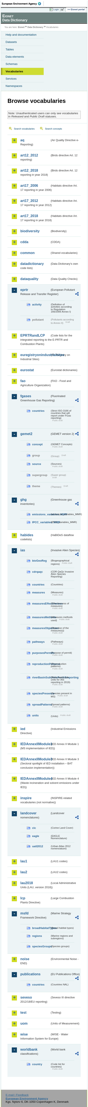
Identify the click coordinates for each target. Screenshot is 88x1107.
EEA (23, 3)
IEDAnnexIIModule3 (35, 759)
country (37, 1064)
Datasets (11, 42)
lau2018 (26, 883)
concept (37, 444)
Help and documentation (21, 34)
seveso (26, 997)
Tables (10, 49)
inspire (25, 798)
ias (22, 550)
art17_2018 (29, 216)
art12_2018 (29, 170)
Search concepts (53, 128)
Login (56, 9)
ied (22, 729)
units (35, 715)
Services (11, 78)
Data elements (15, 56)
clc (34, 828)
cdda (24, 242)
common (27, 253)
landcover (28, 813)
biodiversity (30, 231)
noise (24, 959)
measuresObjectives (41, 628)
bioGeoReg (39, 560)
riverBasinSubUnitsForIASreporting (41, 677)
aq (22, 140)
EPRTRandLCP (32, 335)
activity (37, 304)
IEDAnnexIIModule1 (35, 744)
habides (26, 535)
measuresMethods (41, 617)
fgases (25, 396)
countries (38, 410)
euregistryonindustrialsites (35, 355)
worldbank (28, 1049)
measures (38, 592)
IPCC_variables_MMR (41, 522)
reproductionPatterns (41, 664)
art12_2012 (29, 155)
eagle (35, 836)
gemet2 (26, 434)
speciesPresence (41, 693)
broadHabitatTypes (41, 928)
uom (24, 1023)
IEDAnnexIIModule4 (35, 778)
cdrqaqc (37, 571)
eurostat (27, 370)
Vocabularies (14, 71)
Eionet (21, 27)
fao (22, 381)
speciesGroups (41, 946)
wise (24, 1034)
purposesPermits (41, 652)
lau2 (23, 872)
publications (30, 974)
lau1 (23, 861)
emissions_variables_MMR (41, 514)
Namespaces (14, 86)
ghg (23, 499)
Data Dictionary (35, 27)
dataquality (29, 279)
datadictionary (32, 264)
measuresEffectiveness (41, 603)
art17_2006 (29, 185)
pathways (38, 641)
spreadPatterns (41, 704)
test (23, 1012)
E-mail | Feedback (17, 1095)
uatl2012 (37, 846)
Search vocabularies (24, 128)
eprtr (24, 290)
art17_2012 (29, 201)
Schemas (12, 64)
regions (37, 936)
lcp (22, 898)
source (36, 464)
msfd (24, 913)
